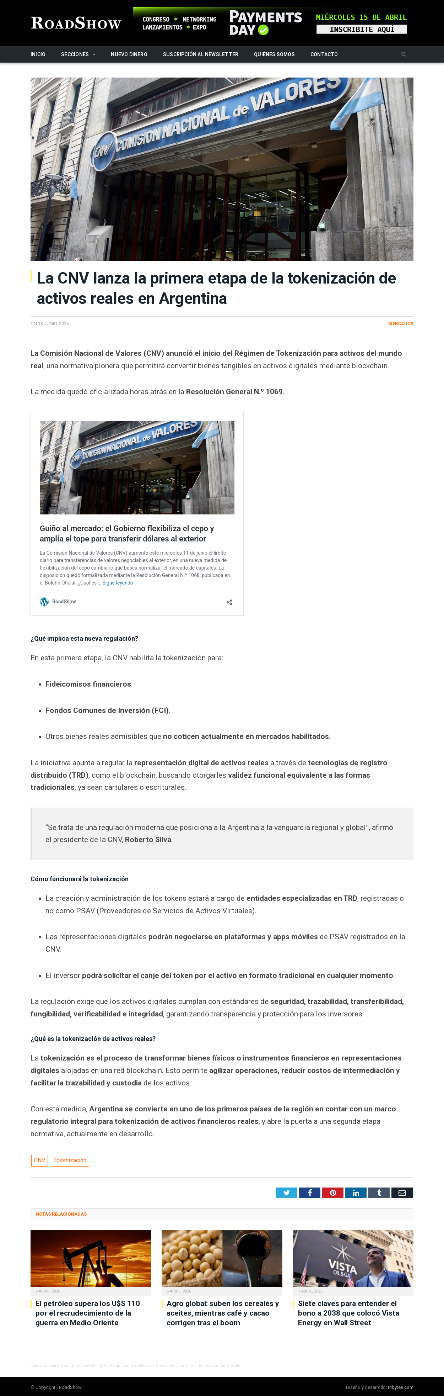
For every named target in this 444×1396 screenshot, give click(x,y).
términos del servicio (199, 1365)
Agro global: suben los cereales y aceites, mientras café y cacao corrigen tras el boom (223, 1313)
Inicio (38, 54)
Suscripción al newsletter (200, 54)
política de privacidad (155, 1365)
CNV (39, 1160)
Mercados (400, 323)
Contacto (324, 54)
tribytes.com (400, 1387)
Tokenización (70, 1160)
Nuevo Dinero (129, 54)
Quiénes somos (274, 54)
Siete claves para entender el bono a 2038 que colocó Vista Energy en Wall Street (348, 1313)
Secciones (75, 54)
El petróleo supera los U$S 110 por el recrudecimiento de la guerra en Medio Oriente (88, 1313)
